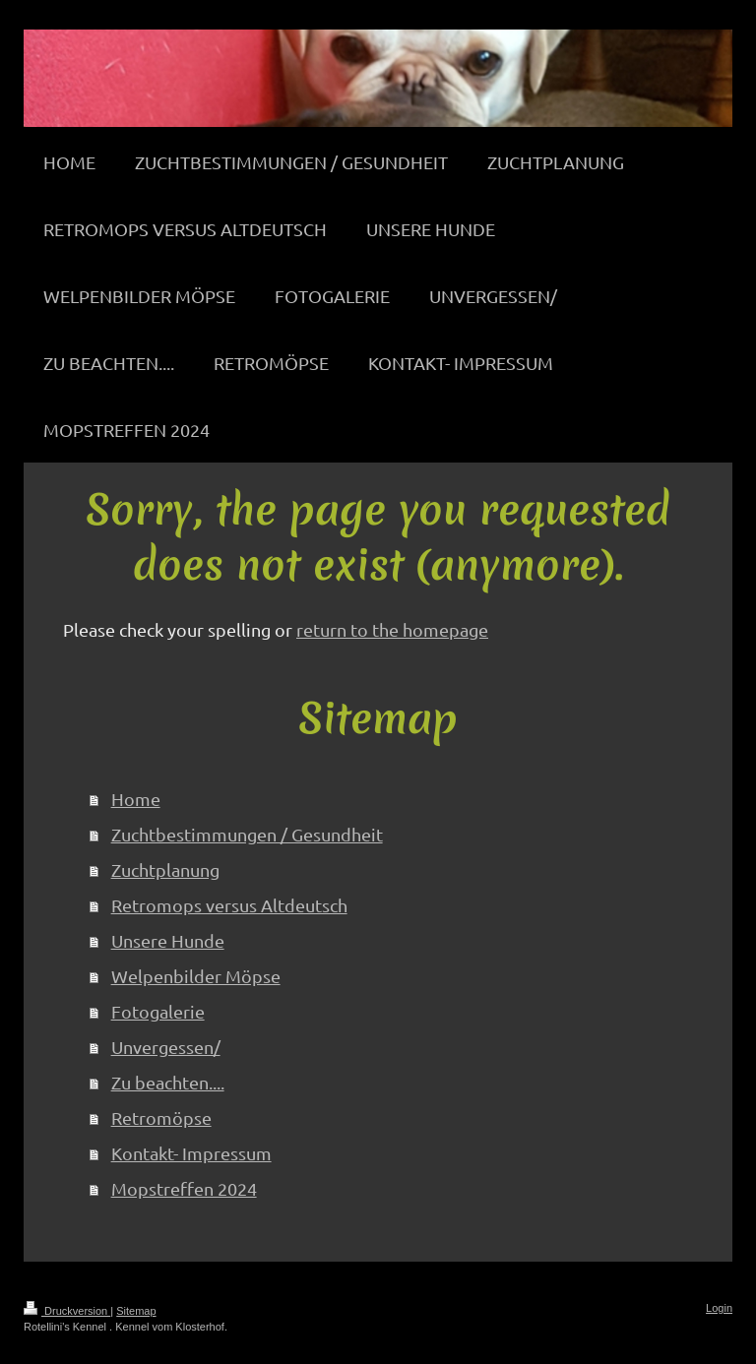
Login (719, 1308)
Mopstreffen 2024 (184, 1188)
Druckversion (67, 1311)
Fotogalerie (158, 1011)
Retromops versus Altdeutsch (229, 905)
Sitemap (136, 1311)
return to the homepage (392, 629)
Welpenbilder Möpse (196, 975)
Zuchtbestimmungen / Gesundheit (247, 834)
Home (135, 798)
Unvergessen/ (165, 1046)
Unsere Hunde (167, 940)
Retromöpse (161, 1117)
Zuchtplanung (165, 869)
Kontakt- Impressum (191, 1153)
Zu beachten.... (167, 1082)
